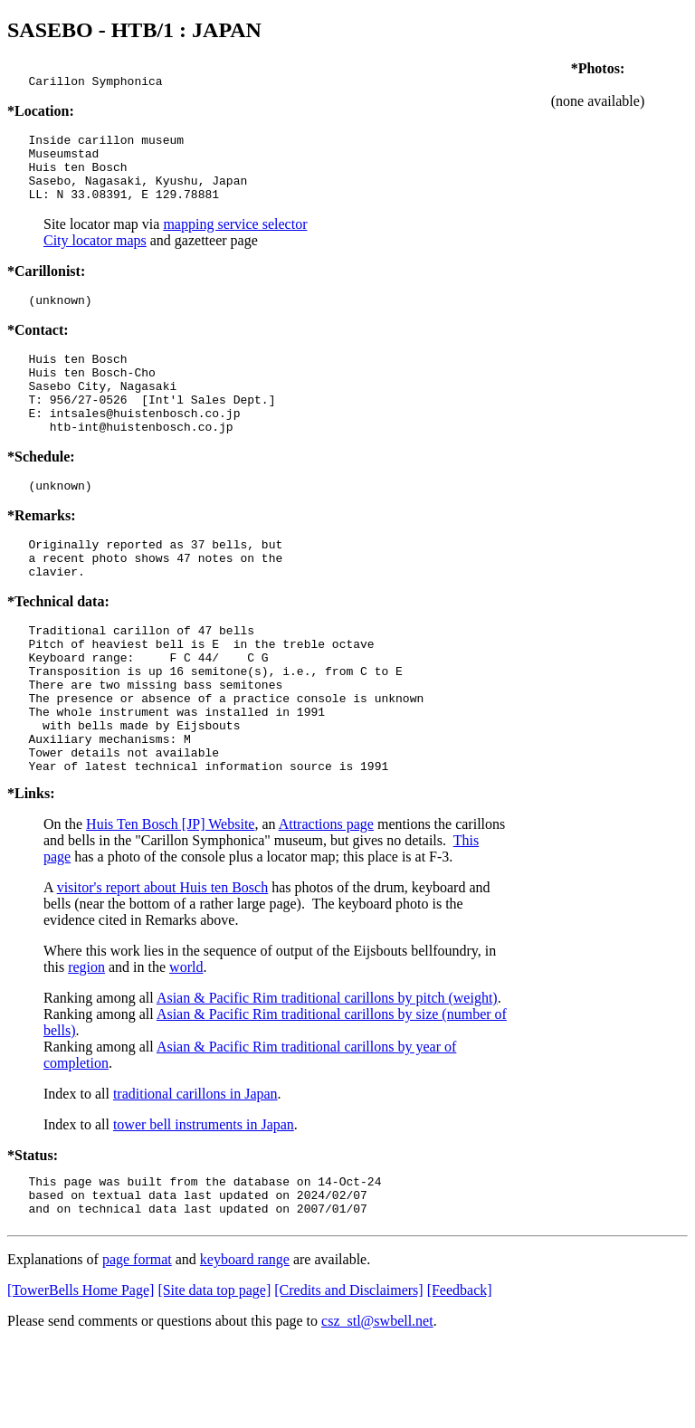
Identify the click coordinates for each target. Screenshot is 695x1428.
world (186, 1043)
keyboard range (245, 1343)
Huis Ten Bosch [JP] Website (170, 900)
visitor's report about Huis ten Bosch (163, 963)
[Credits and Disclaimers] (348, 1374)
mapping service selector (235, 240)
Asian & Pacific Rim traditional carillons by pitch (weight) (327, 1073)
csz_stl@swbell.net (377, 1405)
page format (137, 1343)
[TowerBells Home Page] (80, 1374)
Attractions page (326, 900)
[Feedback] (459, 1374)
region (86, 1043)
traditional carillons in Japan (195, 1169)
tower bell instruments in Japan (203, 1200)
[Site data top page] (214, 1374)
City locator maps (95, 256)
